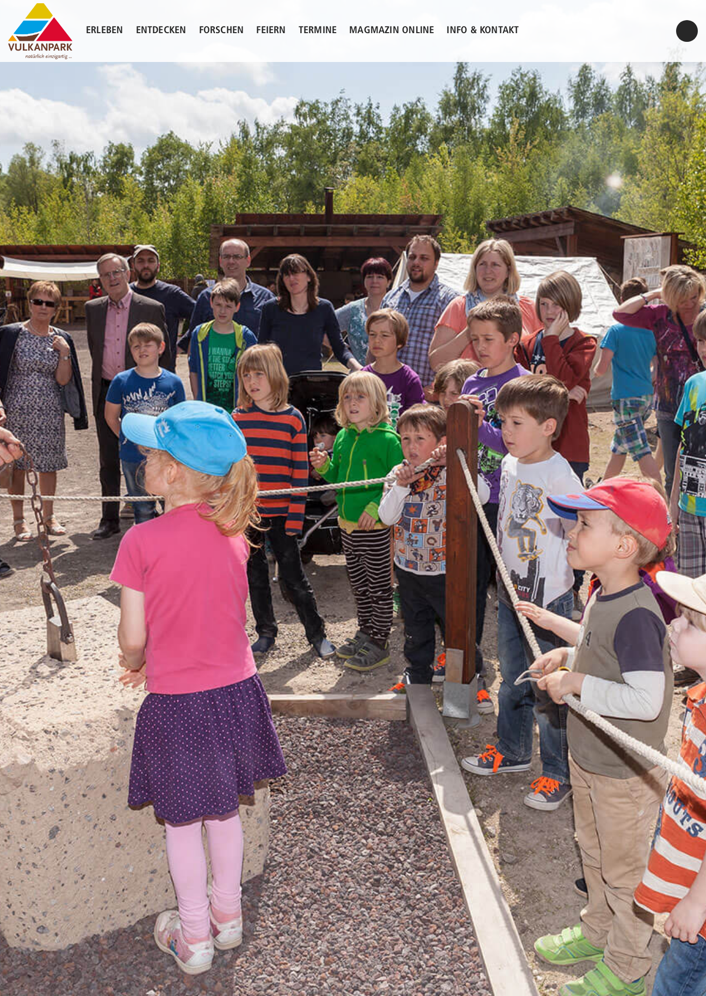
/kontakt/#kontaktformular (687, 36)
